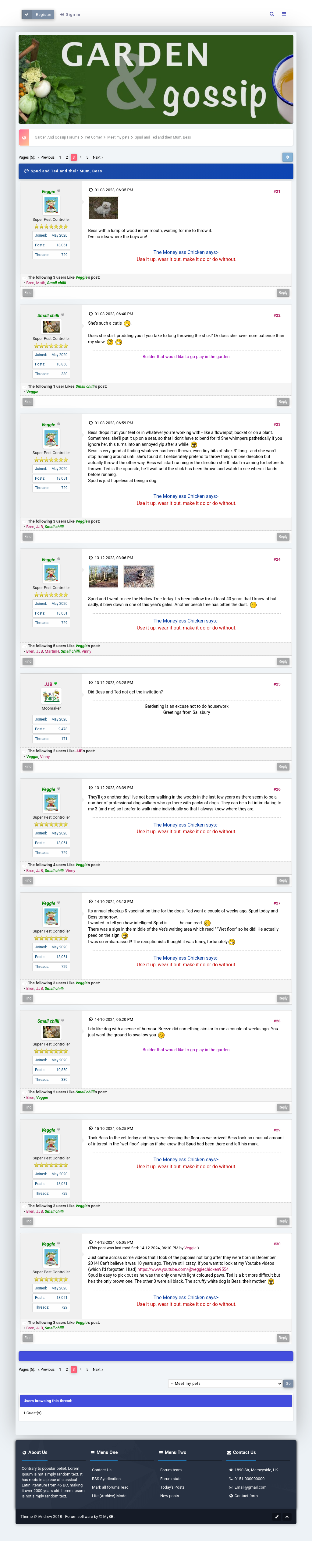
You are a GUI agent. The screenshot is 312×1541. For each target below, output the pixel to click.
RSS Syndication (106, 1478)
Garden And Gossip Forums (57, 137)
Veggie (190, 1248)
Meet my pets (118, 137)
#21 (277, 191)
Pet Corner (93, 137)
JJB (39, 526)
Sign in (70, 14)
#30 (277, 1244)
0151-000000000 (247, 1478)
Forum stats (171, 1478)
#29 (277, 1130)
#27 (277, 903)
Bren (30, 282)
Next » (98, 157)
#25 (277, 684)
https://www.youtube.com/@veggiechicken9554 (183, 1269)
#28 (277, 1021)
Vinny (86, 651)
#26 (277, 789)
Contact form (243, 1495)
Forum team (171, 1470)
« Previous (46, 157)
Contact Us (102, 1470)
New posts (169, 1495)
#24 (277, 559)
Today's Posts (172, 1487)
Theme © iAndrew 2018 (41, 1516)
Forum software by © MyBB (90, 1516)
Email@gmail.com (248, 1487)
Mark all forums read (110, 1487)
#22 (277, 315)
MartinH (52, 651)
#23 (277, 424)
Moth (40, 282)
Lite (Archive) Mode (109, 1495)
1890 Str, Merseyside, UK (253, 1470)
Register (37, 14)
